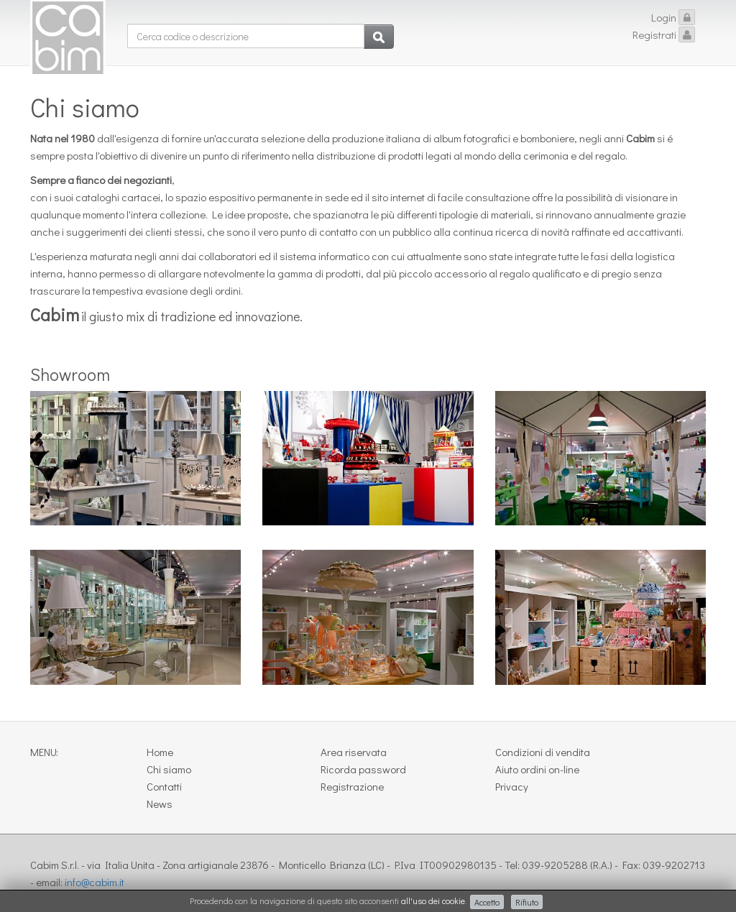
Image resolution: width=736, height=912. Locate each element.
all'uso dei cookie (433, 900)
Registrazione (352, 786)
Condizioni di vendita (542, 752)
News (159, 803)
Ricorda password (363, 769)
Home (160, 752)
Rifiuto (526, 902)
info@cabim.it (94, 882)
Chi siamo (169, 769)
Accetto (487, 902)
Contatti (164, 786)
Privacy (511, 786)
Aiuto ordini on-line (537, 769)
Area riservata (354, 752)
